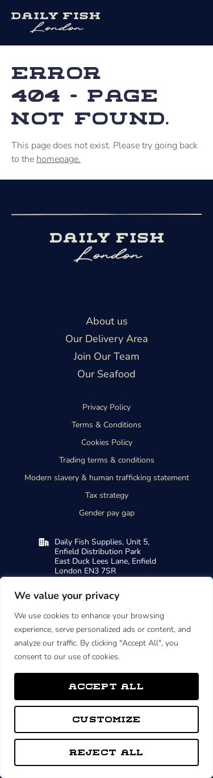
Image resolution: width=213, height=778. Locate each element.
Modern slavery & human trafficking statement (106, 477)
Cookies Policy (106, 442)
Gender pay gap (107, 512)
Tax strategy (106, 495)
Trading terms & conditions (106, 460)
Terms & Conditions (106, 424)
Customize (106, 718)
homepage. (58, 159)
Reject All (106, 751)
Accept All (106, 685)
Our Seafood (106, 374)
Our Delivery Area (106, 339)
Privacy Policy (106, 407)
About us (107, 321)
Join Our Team (106, 356)
